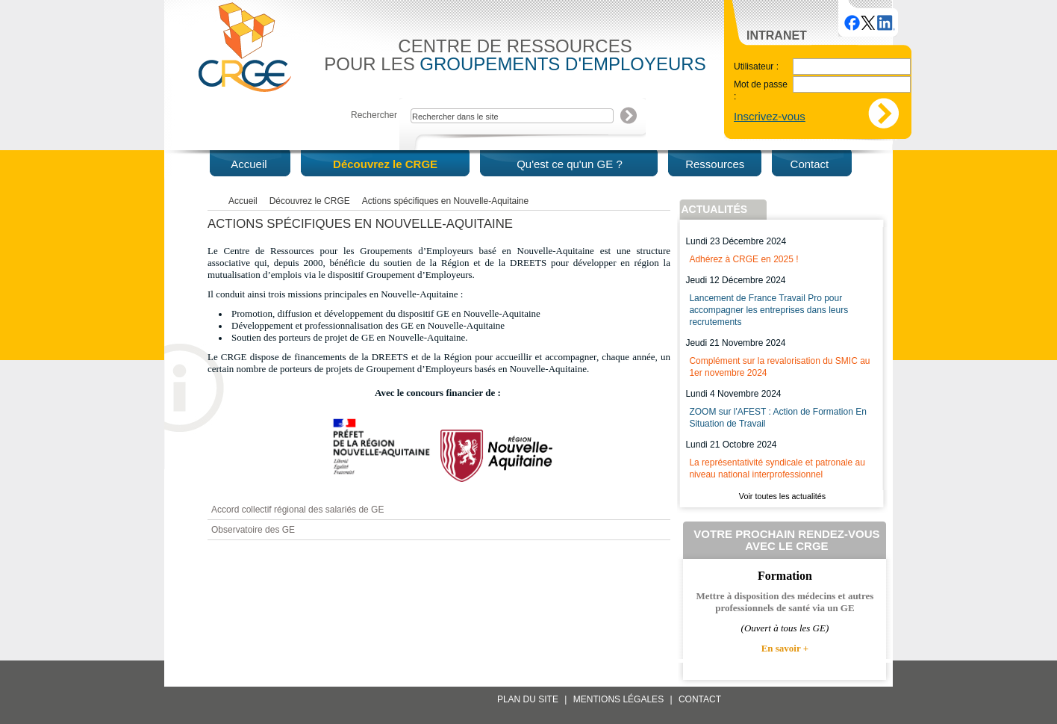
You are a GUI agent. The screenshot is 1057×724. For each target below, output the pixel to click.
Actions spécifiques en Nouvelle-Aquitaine (445, 201)
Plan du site (527, 699)
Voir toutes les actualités (782, 496)
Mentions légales (618, 699)
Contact (700, 699)
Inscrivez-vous (769, 116)
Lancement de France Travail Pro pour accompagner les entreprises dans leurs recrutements (768, 310)
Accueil (243, 201)
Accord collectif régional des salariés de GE (297, 509)
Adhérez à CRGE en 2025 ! (743, 259)
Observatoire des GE (253, 530)
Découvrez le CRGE (309, 201)
